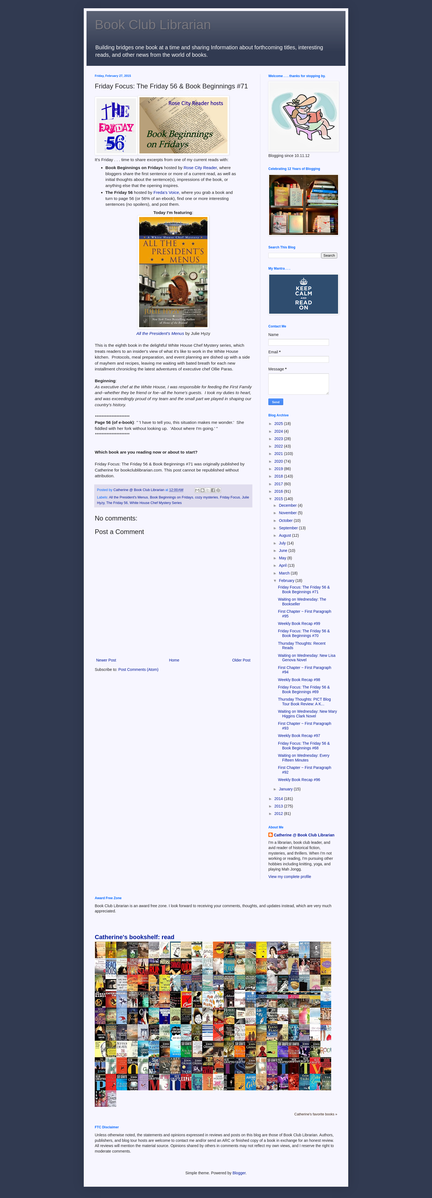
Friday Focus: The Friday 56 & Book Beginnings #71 (304, 589)
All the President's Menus (160, 333)
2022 (279, 446)
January (286, 789)
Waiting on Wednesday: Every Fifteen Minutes (304, 757)
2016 (279, 491)
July (283, 543)
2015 (279, 499)
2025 (279, 423)
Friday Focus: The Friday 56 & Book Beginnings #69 (304, 689)
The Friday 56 (117, 503)
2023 (279, 439)
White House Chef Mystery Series (156, 503)
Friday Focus (230, 497)
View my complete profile (289, 876)
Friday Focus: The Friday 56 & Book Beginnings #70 (304, 633)
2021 (279, 453)
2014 (279, 798)
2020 (279, 461)
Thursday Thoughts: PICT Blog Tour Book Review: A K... (304, 701)
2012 (279, 813)
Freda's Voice (166, 192)
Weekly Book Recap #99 (299, 623)
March (285, 573)
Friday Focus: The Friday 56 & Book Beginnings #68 (304, 745)
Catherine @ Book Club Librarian (304, 835)
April (283, 565)
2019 (279, 469)
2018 (279, 476)
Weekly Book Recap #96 (299, 779)
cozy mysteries (206, 497)
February (287, 580)
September (289, 528)
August (285, 535)
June (283, 550)
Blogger (239, 1173)
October (286, 520)
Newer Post (106, 660)
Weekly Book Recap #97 (299, 735)
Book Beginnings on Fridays (171, 497)
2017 (279, 484)
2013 (279, 806)
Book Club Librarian (153, 24)
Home (174, 660)
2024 (279, 431)
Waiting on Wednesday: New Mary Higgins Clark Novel (307, 713)
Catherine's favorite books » (315, 1114)
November (288, 513)
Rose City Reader (200, 167)
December (288, 505)
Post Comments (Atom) (138, 669)
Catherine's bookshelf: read (134, 937)
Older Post (241, 660)
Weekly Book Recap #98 (299, 679)
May (283, 558)
